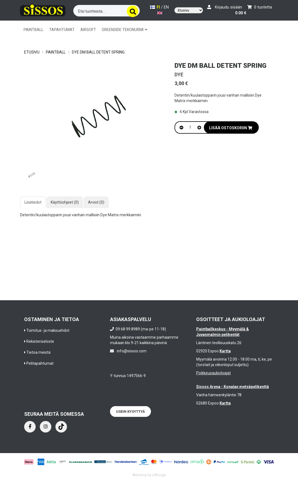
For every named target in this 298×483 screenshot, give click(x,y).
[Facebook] (30, 427)
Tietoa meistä (38, 352)
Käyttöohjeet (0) (65, 202)
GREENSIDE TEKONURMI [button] (124, 29)
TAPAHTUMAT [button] (62, 29)
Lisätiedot (32, 202)
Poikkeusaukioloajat (213, 373)
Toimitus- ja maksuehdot (47, 330)
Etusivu (32, 52)
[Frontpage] (43, 10)
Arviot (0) (96, 202)
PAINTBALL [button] (33, 29)
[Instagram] (45, 427)
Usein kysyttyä (130, 411)
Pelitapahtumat (40, 363)
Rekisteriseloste (40, 341)
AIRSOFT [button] (88, 29)
